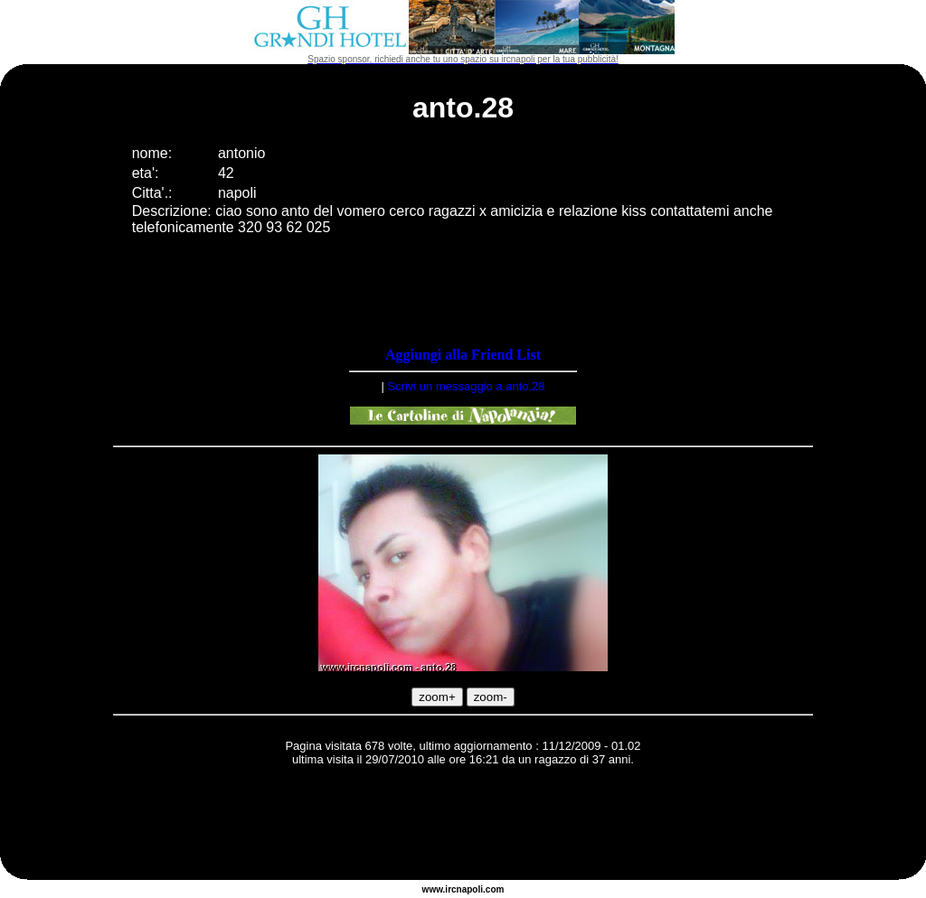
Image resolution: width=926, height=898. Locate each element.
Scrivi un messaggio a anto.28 (465, 386)
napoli (470, 889)
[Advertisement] (463, 826)
